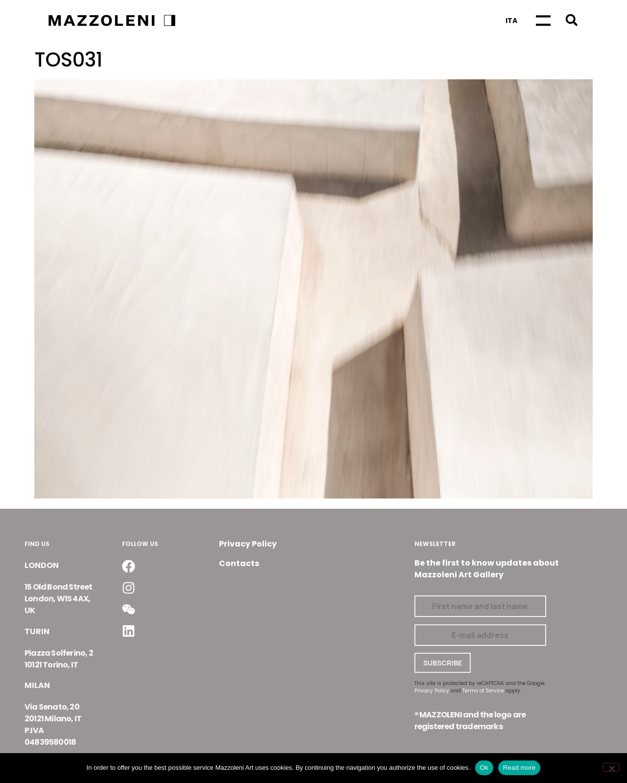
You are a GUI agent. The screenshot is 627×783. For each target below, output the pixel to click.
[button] (571, 20)
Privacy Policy (248, 543)
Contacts (239, 563)
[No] (611, 767)
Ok (484, 767)
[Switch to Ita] (511, 20)
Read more (519, 767)
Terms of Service (483, 690)
